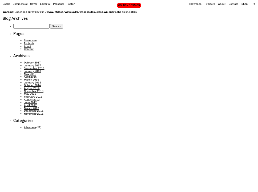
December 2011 (33, 110)
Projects (210, 3)
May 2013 (30, 93)
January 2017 (32, 65)
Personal (58, 3)
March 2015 (31, 79)
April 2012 (30, 105)
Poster (71, 3)
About (221, 3)
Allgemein (30, 127)
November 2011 (33, 113)
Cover (34, 3)
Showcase (195, 3)
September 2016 (34, 68)
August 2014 (32, 88)
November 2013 (33, 91)
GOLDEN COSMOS (129, 5)
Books (6, 3)
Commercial (20, 3)
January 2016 (32, 71)
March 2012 (31, 108)
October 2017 (32, 62)
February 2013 (33, 96)
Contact (233, 3)
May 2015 (30, 74)
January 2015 (32, 82)
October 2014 (32, 85)
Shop (244, 3)
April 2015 (30, 76)
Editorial (45, 3)
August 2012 (32, 99)
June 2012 (30, 102)
